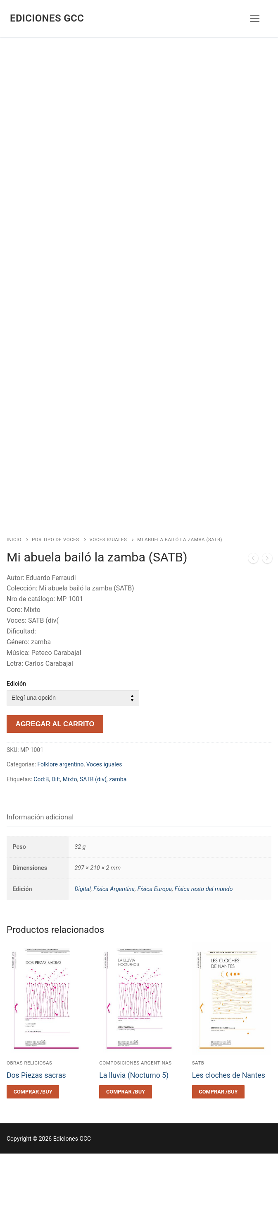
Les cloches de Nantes (228, 1148)
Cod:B (41, 851)
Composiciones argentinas (135, 1135)
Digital (82, 961)
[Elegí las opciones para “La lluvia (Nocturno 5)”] (125, 1164)
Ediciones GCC (47, 18)
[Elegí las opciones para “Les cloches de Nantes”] (218, 1164)
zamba (117, 851)
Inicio (14, 612)
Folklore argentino (61, 836)
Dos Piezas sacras (36, 1148)
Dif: (56, 851)
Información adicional (40, 889)
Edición (16, 756)
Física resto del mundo (203, 961)
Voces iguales (108, 612)
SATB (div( (93, 851)
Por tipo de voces (55, 612)
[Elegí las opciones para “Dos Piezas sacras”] (33, 1164)
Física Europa (154, 961)
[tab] (40, 889)
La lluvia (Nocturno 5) (134, 1148)
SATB (198, 1135)
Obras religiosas (29, 1135)
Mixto (70, 851)
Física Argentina (114, 961)
